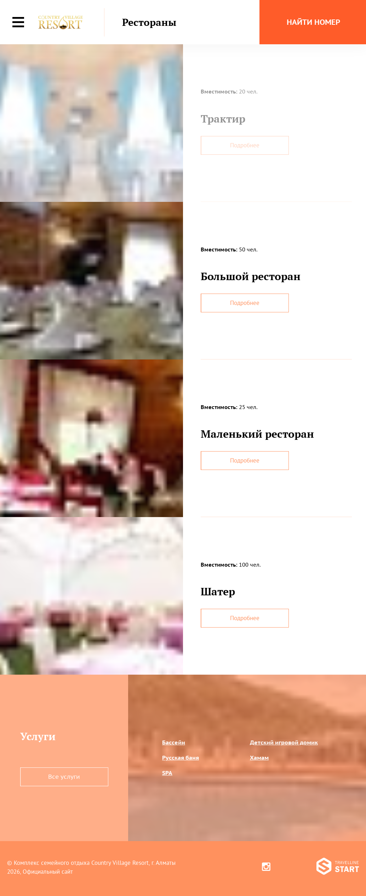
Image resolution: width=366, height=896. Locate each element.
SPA (167, 772)
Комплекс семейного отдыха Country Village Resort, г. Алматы (95, 862)
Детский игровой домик (284, 742)
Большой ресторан (251, 276)
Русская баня (180, 757)
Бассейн (173, 742)
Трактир (223, 118)
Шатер (218, 591)
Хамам (259, 757)
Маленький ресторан (257, 433)
